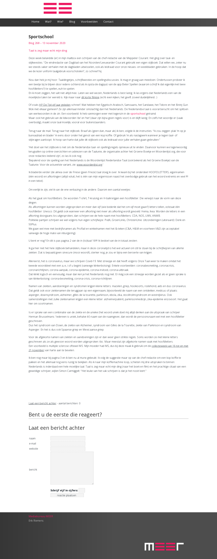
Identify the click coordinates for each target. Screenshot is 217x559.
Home (35, 21)
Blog (72, 21)
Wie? (60, 21)
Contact (108, 21)
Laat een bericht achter (42, 403)
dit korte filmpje (90, 97)
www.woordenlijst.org (89, 164)
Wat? (48, 21)
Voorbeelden (89, 21)
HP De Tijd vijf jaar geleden (55, 105)
